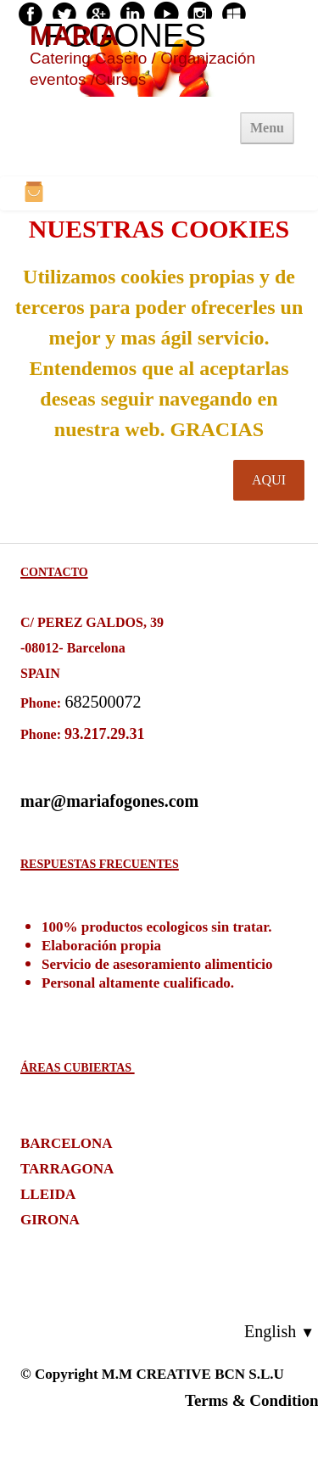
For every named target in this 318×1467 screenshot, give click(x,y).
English (279, 1331)
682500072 (103, 701)
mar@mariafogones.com (109, 801)
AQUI (269, 480)
